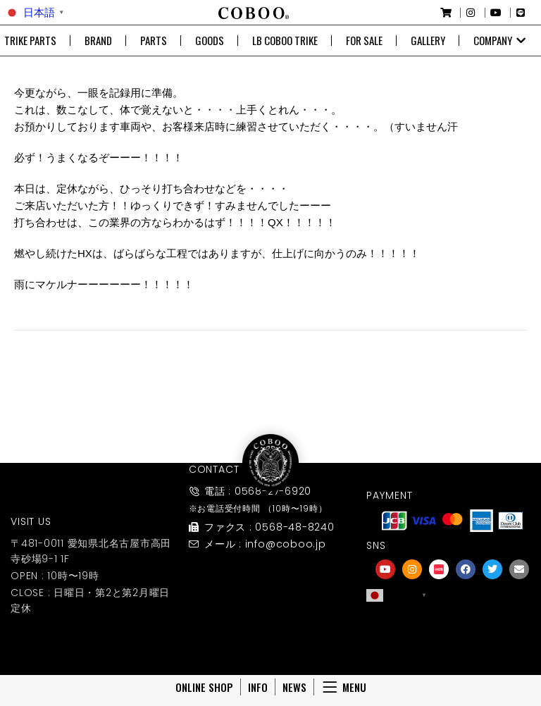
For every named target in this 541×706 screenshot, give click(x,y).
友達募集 (452, 644)
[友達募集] (452, 625)
